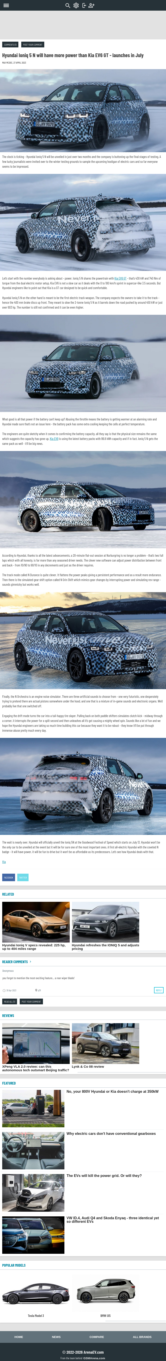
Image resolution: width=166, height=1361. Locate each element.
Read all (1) (9, 1001)
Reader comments (17, 961)
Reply (159, 990)
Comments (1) (10, 44)
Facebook (8, 877)
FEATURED (9, 1083)
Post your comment (32, 44)
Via (4, 862)
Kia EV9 (54, 439)
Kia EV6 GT (120, 278)
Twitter (23, 877)
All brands (142, 1337)
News (56, 1337)
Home (18, 1337)
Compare (96, 1337)
